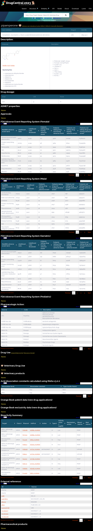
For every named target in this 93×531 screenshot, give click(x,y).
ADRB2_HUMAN (35, 435)
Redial (59, 9)
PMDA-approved (57, 18)
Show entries (6, 123)
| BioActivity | (60, 26)
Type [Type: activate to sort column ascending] (54, 423)
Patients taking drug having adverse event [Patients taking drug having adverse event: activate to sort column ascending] (45, 130)
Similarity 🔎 (45, 9)
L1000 (84, 9)
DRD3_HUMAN (34, 473)
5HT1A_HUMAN (35, 449)
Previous (71, 175)
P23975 (53, 20)
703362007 (4, 511)
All (33, 18)
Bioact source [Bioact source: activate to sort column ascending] (80, 423)
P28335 (25, 464)
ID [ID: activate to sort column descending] (2, 487)
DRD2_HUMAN (34, 440)
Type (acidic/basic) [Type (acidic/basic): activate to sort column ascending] (70, 386)
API (53, 9)
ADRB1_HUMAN (35, 430)
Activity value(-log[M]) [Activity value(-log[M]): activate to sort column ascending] (61, 423)
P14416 (25, 440)
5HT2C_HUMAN (35, 464)
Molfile (5, 65)
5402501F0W (5, 508)
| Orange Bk (53, 26)
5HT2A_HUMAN (35, 454)
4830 (3, 505)
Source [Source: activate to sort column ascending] (34, 487)
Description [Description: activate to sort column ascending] (47, 310)
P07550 (25, 435)
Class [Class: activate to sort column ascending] (18, 423)
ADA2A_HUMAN (35, 444)
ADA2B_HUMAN (35, 468)
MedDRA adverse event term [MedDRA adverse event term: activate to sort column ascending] (8, 130)
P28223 (25, 454)
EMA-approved (48, 18)
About (67, 9)
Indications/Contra (35, 26)
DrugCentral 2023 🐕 (20, 3)
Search (24, 9)
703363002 (4, 514)
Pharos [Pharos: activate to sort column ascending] (25, 423)
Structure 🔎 (33, 9)
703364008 (4, 517)
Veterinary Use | (26, 26)
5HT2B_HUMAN (35, 459)
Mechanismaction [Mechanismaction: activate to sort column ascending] (71, 423)
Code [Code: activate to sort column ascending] (26, 310)
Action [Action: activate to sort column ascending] (44, 423)
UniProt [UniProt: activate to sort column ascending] (33, 423)
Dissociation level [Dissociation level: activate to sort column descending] (8, 386)
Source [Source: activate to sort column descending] (4, 310)
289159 (3, 502)
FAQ (90, 9)
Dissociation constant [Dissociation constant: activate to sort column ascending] (37, 386)
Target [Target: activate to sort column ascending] (4, 423)
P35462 (25, 473)
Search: (84, 124)
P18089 (25, 468)
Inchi (8, 65)
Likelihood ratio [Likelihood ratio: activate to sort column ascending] (22, 130)
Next (89, 175)
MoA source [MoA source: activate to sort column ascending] (88, 423)
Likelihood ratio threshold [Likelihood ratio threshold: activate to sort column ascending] (32, 130)
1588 (2, 496)
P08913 (25, 444)
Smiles (13, 65)
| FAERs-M (47, 26)
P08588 (25, 430)
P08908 (25, 449)
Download (75, 9)
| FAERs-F (42, 26)
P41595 (25, 459)
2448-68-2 (4, 499)
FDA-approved (39, 18)
